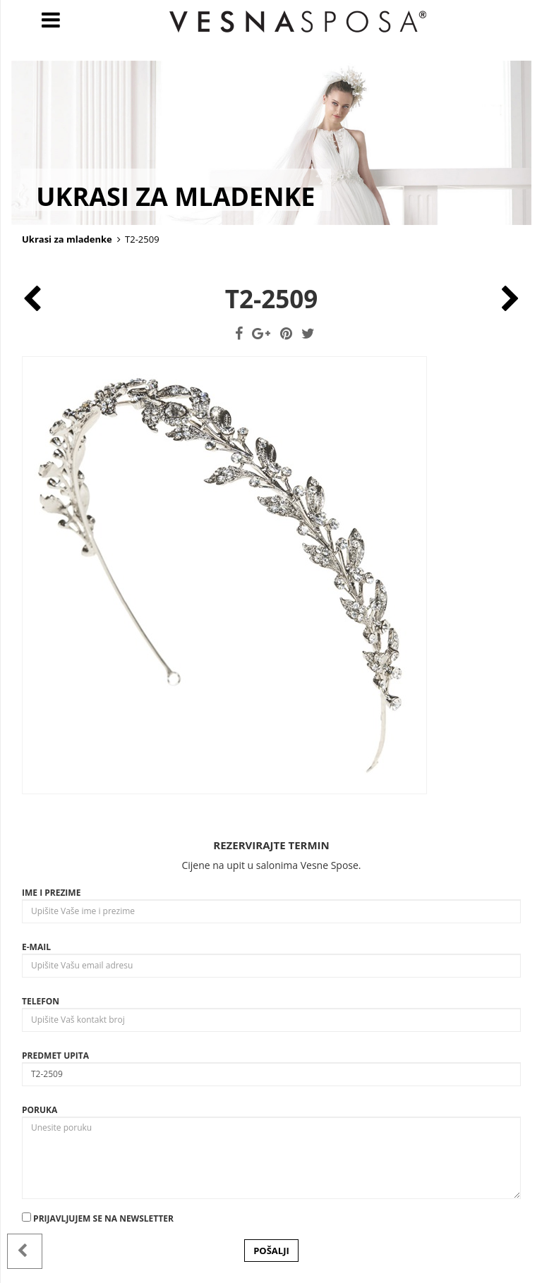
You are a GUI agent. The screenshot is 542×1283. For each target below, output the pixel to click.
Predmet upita (55, 1056)
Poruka (39, 1110)
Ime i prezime (51, 893)
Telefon (40, 1001)
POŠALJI (271, 1250)
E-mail (36, 947)
